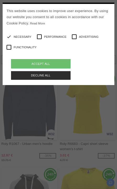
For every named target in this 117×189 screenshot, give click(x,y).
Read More (37, 23)
